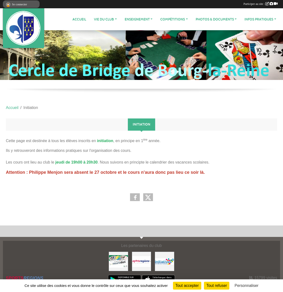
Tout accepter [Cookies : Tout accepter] (187, 285)
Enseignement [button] (137, 19)
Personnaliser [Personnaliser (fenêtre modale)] (247, 285)
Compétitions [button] (172, 19)
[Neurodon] (118, 261)
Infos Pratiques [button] (258, 19)
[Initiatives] (164, 261)
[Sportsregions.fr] (141, 261)
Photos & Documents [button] (215, 19)
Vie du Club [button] (104, 19)
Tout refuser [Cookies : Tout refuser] (216, 285)
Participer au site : (260, 4)
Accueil (79, 19)
